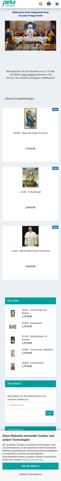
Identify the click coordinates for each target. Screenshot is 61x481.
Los (49, 413)
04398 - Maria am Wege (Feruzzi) (30, 133)
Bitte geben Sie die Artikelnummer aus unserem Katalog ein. (26, 398)
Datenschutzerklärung (32, 459)
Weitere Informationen (30, 474)
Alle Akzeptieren (30, 466)
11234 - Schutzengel (30, 192)
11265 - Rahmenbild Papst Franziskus (30, 250)
